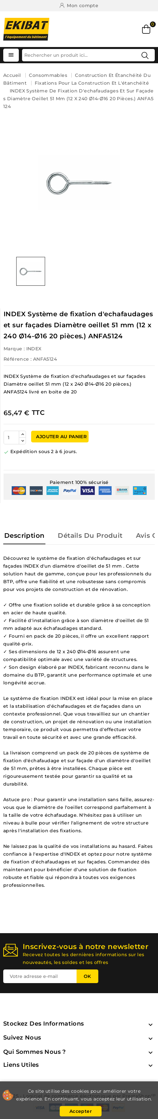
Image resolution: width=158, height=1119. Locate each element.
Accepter (80, 1111)
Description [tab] (24, 535)
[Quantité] (11, 437)
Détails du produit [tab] (90, 535)
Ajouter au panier (61, 436)
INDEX (34, 349)
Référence (16, 359)
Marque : (14, 349)
